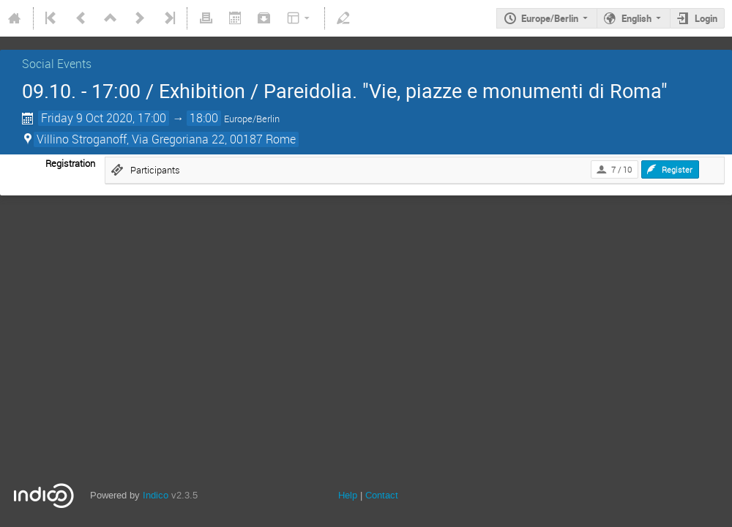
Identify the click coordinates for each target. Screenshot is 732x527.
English (636, 18)
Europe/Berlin (549, 18)
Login (706, 18)
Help (347, 495)
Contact (381, 495)
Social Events (57, 64)
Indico (155, 495)
